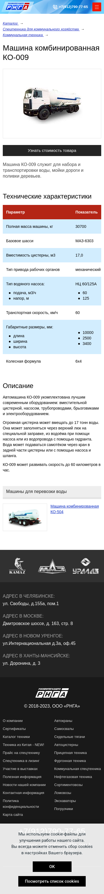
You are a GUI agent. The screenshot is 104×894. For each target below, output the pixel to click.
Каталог (11, 23)
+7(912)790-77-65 (73, 7)
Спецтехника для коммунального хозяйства (41, 29)
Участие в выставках (20, 769)
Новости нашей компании (24, 785)
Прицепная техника (70, 753)
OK (52, 866)
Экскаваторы (65, 801)
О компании (13, 721)
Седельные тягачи (69, 737)
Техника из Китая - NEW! (23, 745)
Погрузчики (63, 809)
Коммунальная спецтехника (77, 769)
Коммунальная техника (23, 35)
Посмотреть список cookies (52, 881)
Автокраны (63, 721)
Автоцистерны (66, 745)
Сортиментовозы (68, 785)
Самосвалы (64, 729)
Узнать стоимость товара (52, 150)
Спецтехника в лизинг (21, 761)
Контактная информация (23, 793)
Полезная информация (22, 777)
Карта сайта (13, 815)
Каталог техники (16, 737)
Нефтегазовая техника (73, 777)
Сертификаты (14, 729)
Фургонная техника (70, 761)
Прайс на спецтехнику (21, 753)
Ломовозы (62, 793)
